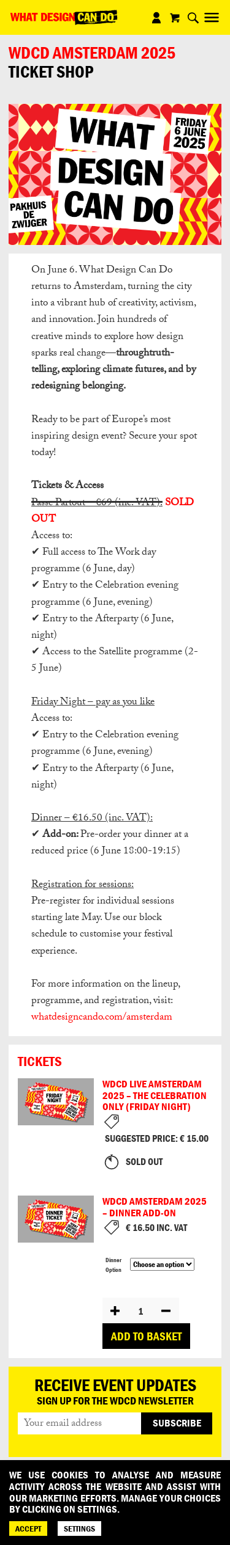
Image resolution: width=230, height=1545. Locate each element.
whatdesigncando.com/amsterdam (101, 1018)
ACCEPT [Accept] (28, 1528)
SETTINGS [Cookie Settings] (79, 1528)
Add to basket (146, 1336)
